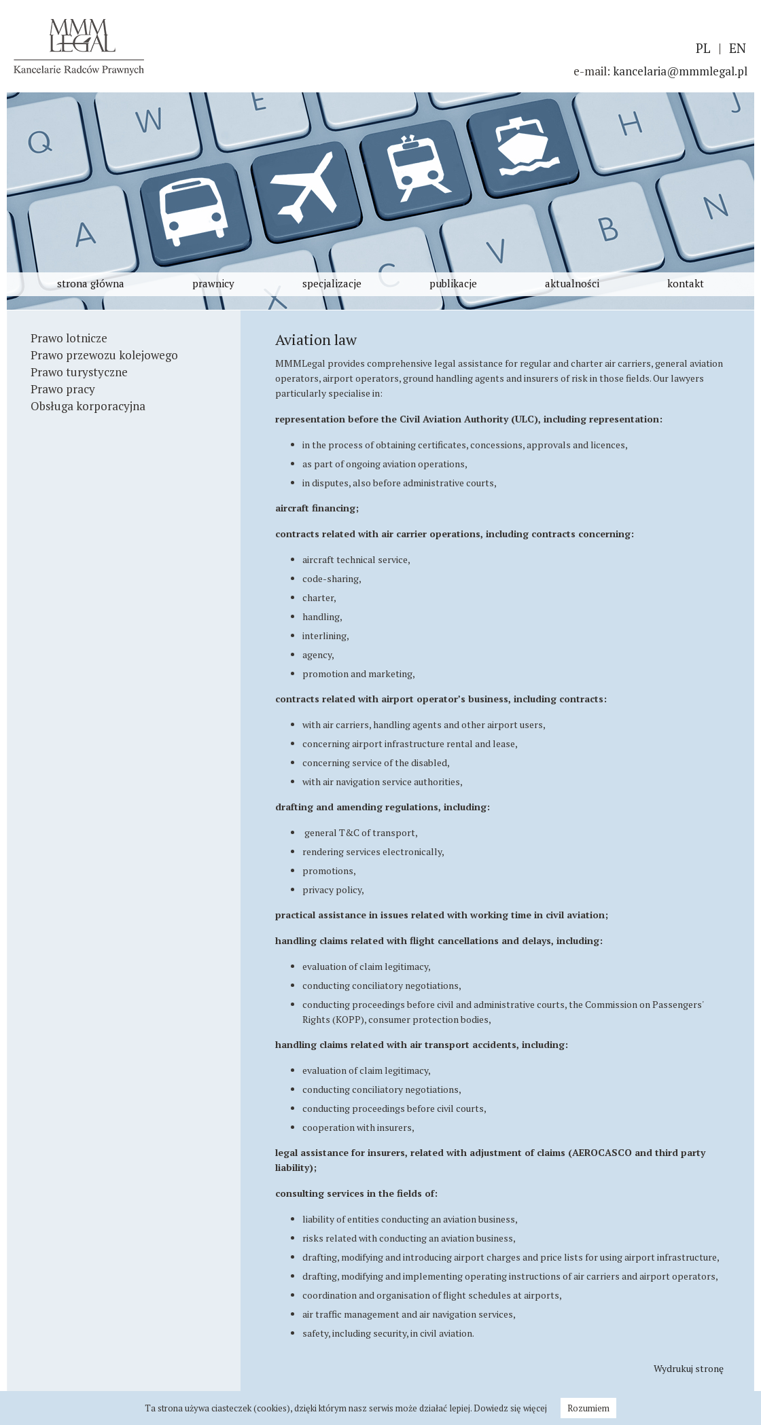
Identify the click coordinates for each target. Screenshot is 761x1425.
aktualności (572, 283)
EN (737, 47)
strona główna (90, 283)
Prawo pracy (63, 389)
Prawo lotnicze (69, 338)
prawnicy (213, 283)
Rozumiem (588, 1408)
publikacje (453, 283)
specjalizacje (331, 283)
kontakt (685, 283)
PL (703, 47)
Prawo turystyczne (79, 372)
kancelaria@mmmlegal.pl (680, 71)
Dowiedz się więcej (510, 1408)
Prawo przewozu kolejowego (104, 355)
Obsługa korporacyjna (88, 406)
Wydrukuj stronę (689, 1368)
